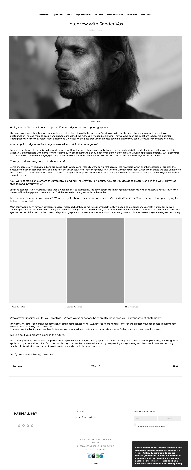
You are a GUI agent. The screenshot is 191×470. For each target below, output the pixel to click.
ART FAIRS (146, 14)
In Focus (99, 14)
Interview (44, 14)
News (69, 14)
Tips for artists (84, 14)
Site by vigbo (95, 463)
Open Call (58, 14)
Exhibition (132, 14)
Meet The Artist (115, 14)
